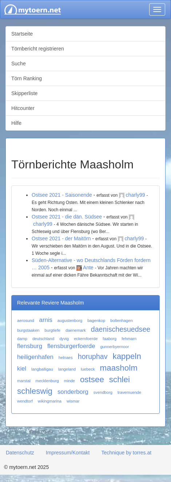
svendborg (103, 392)
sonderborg (72, 391)
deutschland (43, 338)
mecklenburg (47, 381)
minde (69, 381)
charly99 (135, 195)
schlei (119, 379)
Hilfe (16, 123)
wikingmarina (49, 401)
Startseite (22, 34)
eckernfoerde (86, 338)
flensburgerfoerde (71, 346)
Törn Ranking (26, 78)
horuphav (93, 356)
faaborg (109, 338)
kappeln (126, 356)
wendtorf (25, 401)
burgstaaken (28, 330)
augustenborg (69, 320)
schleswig (34, 391)
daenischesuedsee (120, 329)
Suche (18, 63)
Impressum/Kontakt (68, 453)
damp (22, 338)
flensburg (29, 346)
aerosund (25, 320)
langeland (67, 369)
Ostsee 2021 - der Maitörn (61, 238)
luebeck (88, 369)
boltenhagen (121, 320)
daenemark (75, 330)
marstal (24, 381)
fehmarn (129, 338)
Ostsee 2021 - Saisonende (62, 195)
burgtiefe (52, 330)
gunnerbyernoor (114, 346)
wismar (73, 401)
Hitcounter (23, 108)
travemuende (129, 392)
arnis (45, 319)
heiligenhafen (35, 357)
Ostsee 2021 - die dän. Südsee (67, 217)
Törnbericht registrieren (37, 49)
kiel (21, 368)
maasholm (119, 367)
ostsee (92, 379)
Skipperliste (24, 93)
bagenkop (96, 320)
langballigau (42, 369)
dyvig (64, 338)
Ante (88, 267)
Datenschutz (20, 453)
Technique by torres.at (126, 453)
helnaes (66, 357)
